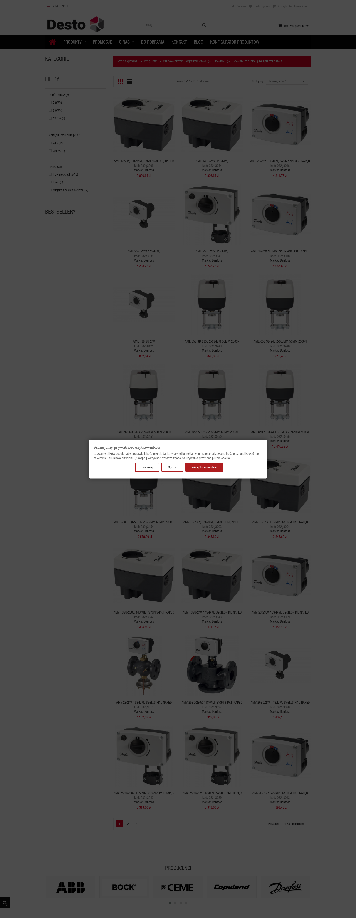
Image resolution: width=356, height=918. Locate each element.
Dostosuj (147, 467)
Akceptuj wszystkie (204, 467)
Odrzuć (172, 467)
